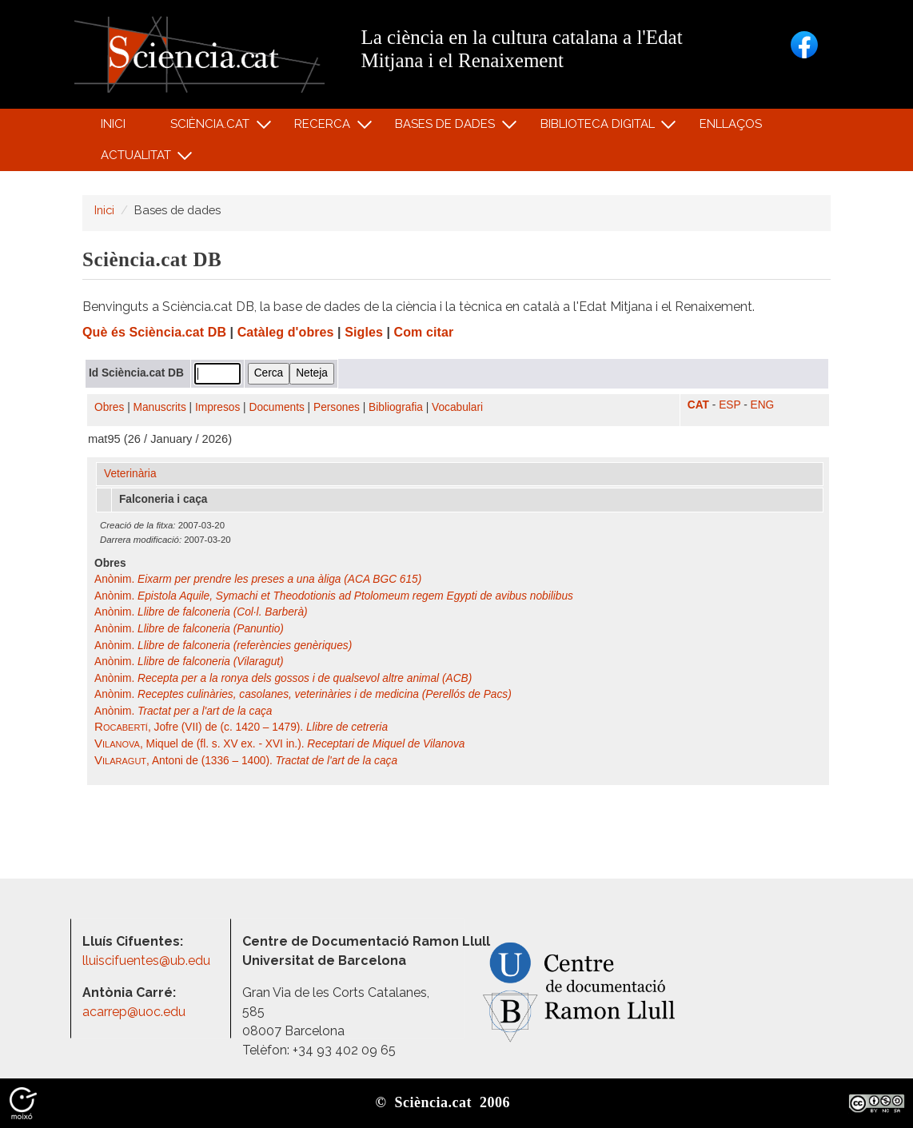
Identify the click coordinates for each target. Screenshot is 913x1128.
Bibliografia (396, 407)
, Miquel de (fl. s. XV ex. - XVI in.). (279, 744)
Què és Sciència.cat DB (154, 332)
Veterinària (130, 474)
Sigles (364, 332)
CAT (698, 405)
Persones (336, 407)
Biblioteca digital (599, 127)
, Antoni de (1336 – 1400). (245, 761)
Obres (109, 407)
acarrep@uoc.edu (133, 1011)
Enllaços (731, 124)
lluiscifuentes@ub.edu (147, 960)
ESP (729, 405)
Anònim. (257, 579)
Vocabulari (457, 407)
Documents (277, 407)
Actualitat (137, 158)
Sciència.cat (212, 127)
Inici (113, 124)
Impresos (217, 407)
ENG (763, 405)
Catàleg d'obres (285, 332)
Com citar (424, 332)
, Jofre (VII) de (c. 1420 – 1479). (241, 727)
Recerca (325, 127)
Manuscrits (160, 407)
